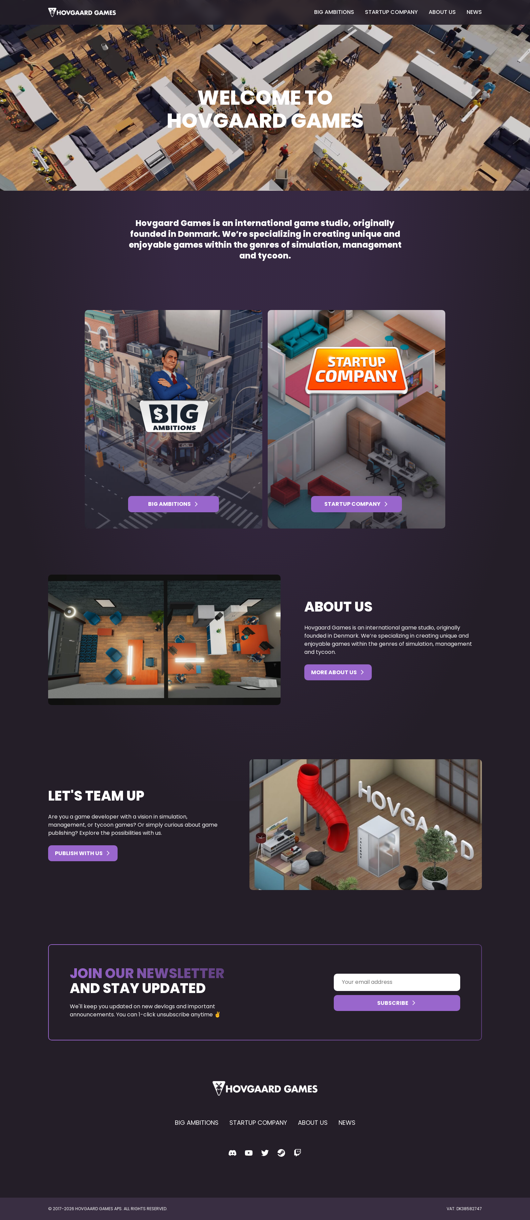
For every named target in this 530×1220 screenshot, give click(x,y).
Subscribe (396, 1003)
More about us (338, 672)
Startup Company (391, 12)
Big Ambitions (334, 12)
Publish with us (83, 853)
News (474, 12)
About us (442, 12)
